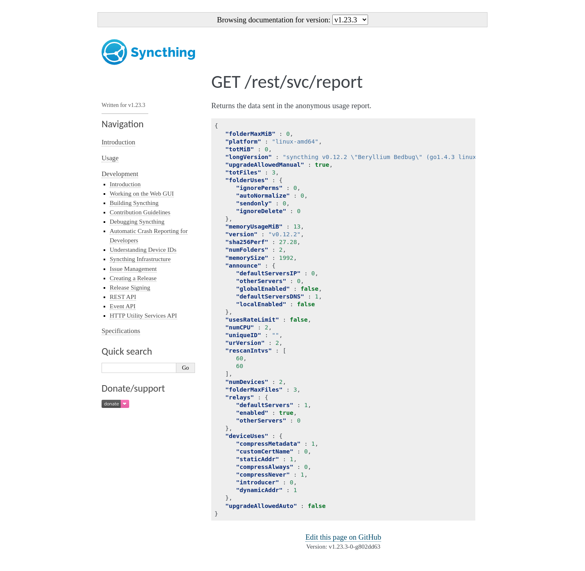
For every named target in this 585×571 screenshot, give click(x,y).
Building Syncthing (134, 202)
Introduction (118, 142)
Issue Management (133, 268)
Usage (110, 158)
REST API (123, 296)
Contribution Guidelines (140, 212)
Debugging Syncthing (137, 221)
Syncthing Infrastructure (140, 258)
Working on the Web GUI (142, 193)
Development (120, 174)
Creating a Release (133, 278)
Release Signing (130, 287)
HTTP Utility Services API (143, 315)
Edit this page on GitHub (343, 537)
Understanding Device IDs (143, 249)
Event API (123, 306)
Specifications (121, 331)
